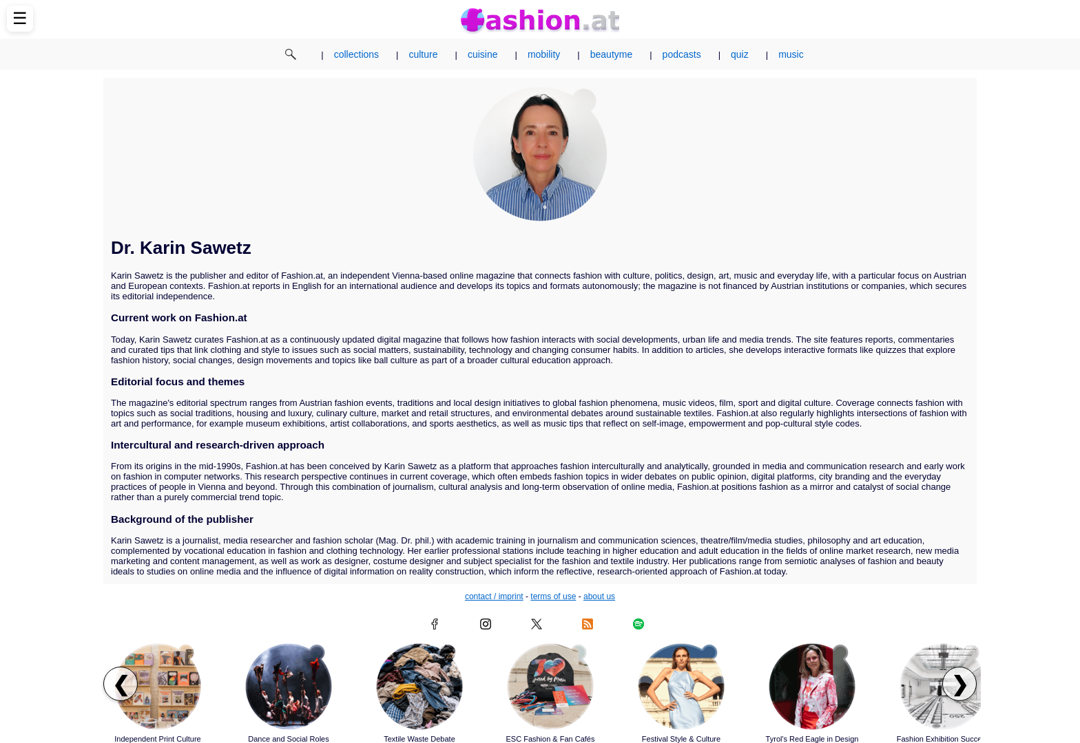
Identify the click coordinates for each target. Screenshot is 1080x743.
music (791, 54)
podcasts (682, 54)
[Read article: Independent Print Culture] (157, 686)
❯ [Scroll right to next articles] (959, 684)
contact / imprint (494, 596)
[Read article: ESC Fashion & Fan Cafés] (550, 686)
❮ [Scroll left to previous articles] (120, 684)
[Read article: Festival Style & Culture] (681, 686)
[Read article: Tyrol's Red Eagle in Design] (812, 686)
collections (356, 54)
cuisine (483, 54)
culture (422, 54)
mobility (544, 54)
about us (599, 596)
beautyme (611, 54)
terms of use (553, 596)
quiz (740, 54)
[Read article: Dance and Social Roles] (288, 686)
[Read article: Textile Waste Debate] (419, 686)
